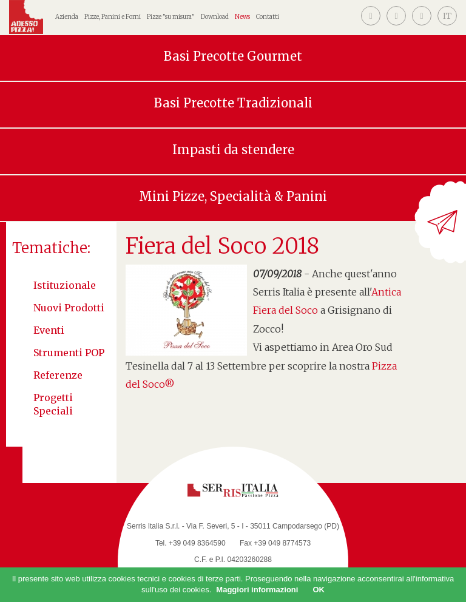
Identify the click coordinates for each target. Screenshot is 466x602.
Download (215, 17)
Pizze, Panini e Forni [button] (112, 17)
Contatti (267, 17)
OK (318, 589)
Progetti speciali (53, 404)
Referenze (58, 375)
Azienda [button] (66, 17)
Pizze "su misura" (171, 17)
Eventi (48, 330)
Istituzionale (64, 285)
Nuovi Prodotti (68, 308)
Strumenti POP (68, 353)
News (242, 17)
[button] (447, 15)
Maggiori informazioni (257, 589)
